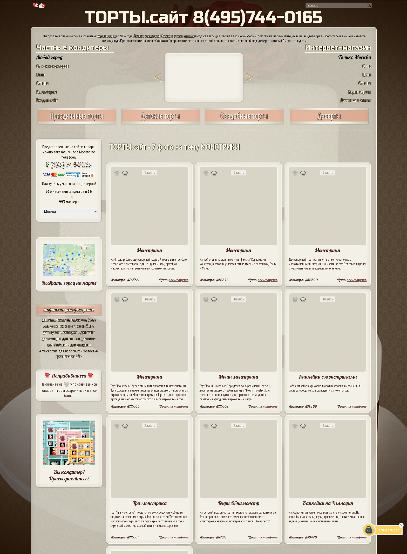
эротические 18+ (69, 356)
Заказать (149, 173)
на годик (73, 319)
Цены (40, 74)
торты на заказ (107, 36)
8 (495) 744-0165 (69, 164)
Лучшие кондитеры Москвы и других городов (164, 36)
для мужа (70, 332)
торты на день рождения (69, 309)
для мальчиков (53, 319)
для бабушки (57, 344)
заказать (163, 40)
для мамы (88, 338)
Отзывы (42, 83)
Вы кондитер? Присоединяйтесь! (69, 475)
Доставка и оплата (355, 100)
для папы (87, 332)
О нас (366, 66)
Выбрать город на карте (69, 283)
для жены (69, 338)
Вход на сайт (47, 100)
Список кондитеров (52, 66)
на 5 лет (90, 319)
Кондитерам (46, 92)
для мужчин (52, 332)
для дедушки (80, 344)
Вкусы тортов (359, 92)
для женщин (51, 338)
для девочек (53, 326)
